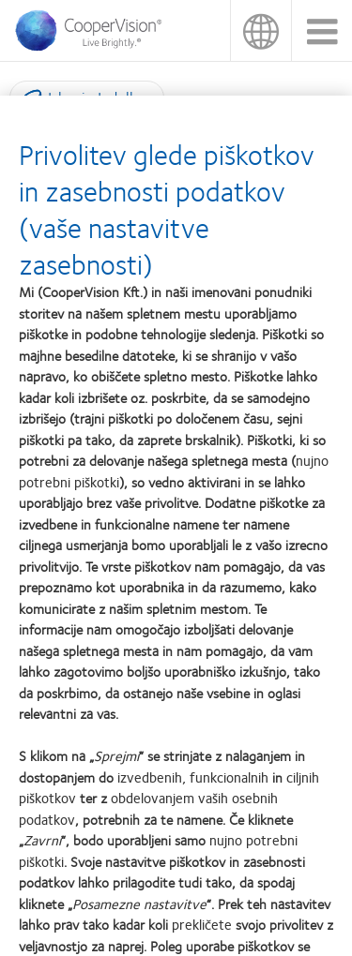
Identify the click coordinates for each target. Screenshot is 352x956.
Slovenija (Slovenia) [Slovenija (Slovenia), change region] (260, 30)
